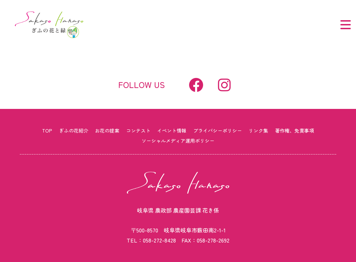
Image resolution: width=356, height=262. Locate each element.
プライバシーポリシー (217, 130)
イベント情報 (171, 130)
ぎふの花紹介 (73, 130)
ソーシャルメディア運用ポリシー (178, 140)
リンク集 (258, 130)
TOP (47, 130)
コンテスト (138, 130)
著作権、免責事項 (294, 130)
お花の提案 (107, 130)
